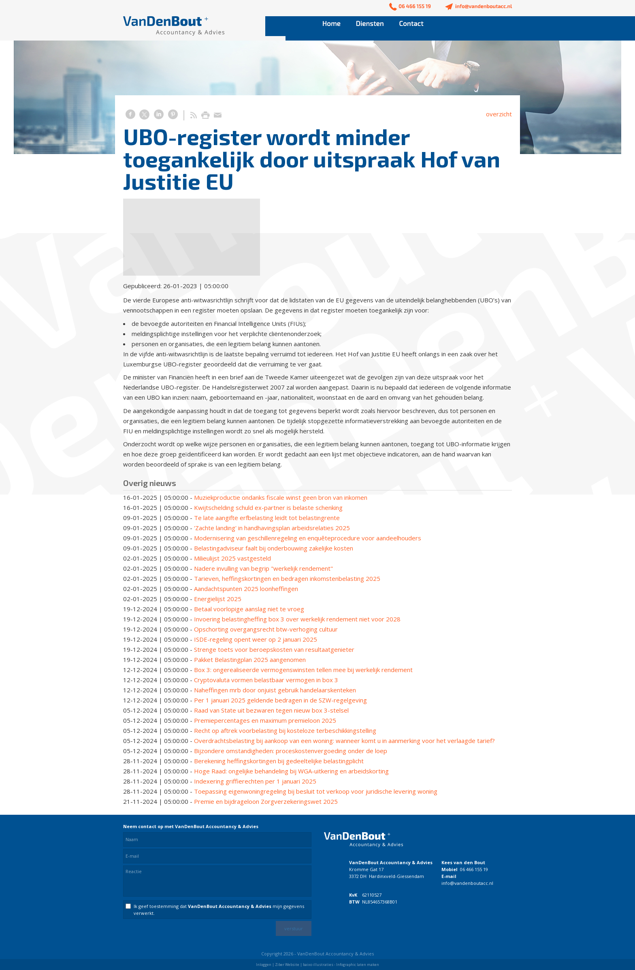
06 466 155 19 (474, 869)
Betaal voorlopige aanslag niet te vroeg (249, 609)
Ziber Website (287, 964)
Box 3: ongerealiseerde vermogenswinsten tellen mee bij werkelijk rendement (303, 670)
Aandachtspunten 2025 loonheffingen (246, 589)
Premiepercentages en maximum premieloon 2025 (265, 720)
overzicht (499, 114)
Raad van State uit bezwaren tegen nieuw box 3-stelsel (271, 710)
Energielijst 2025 (217, 599)
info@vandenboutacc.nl (467, 883)
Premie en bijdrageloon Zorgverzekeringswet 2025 (266, 801)
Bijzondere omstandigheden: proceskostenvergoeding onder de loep (290, 751)
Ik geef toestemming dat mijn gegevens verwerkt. (219, 909)
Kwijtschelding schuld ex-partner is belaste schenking (268, 507)
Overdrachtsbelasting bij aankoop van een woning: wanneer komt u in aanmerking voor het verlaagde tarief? (344, 741)
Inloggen (263, 964)
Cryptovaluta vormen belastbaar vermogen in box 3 (266, 680)
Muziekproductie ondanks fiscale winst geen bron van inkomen (280, 497)
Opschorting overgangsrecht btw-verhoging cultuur (266, 629)
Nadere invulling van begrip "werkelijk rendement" (263, 568)
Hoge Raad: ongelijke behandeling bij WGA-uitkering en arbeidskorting (291, 771)
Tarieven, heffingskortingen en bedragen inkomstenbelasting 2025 (287, 578)
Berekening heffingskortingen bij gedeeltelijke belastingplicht (279, 761)
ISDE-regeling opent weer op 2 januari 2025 (255, 639)
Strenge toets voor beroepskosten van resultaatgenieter (274, 649)
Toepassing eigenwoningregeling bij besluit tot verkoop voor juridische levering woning (315, 791)
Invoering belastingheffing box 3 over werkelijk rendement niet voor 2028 (297, 619)
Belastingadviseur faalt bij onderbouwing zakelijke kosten (273, 548)
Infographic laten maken (357, 964)
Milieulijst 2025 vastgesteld (232, 558)
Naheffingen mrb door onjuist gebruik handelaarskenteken (275, 690)
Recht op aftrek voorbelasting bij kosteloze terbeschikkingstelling (285, 730)
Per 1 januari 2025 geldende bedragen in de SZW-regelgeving (280, 700)
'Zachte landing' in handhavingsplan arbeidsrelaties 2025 (272, 528)
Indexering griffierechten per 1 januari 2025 (255, 781)
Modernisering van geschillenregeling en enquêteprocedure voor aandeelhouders (307, 538)
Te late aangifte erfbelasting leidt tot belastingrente (267, 518)
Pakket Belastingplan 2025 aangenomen (250, 659)
